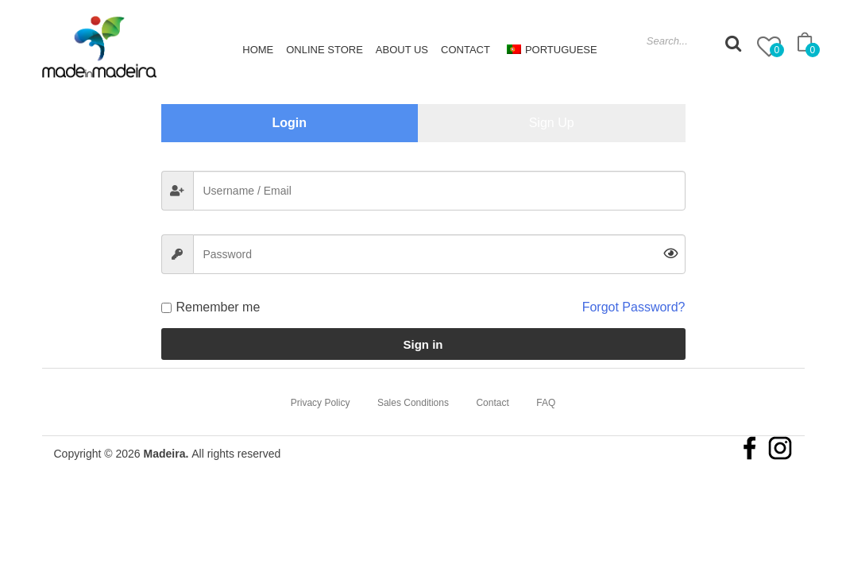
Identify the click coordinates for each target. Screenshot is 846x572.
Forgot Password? (634, 307)
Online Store (324, 50)
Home (257, 50)
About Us (402, 50)
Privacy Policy (320, 402)
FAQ (545, 402)
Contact (465, 50)
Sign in (423, 344)
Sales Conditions (413, 402)
